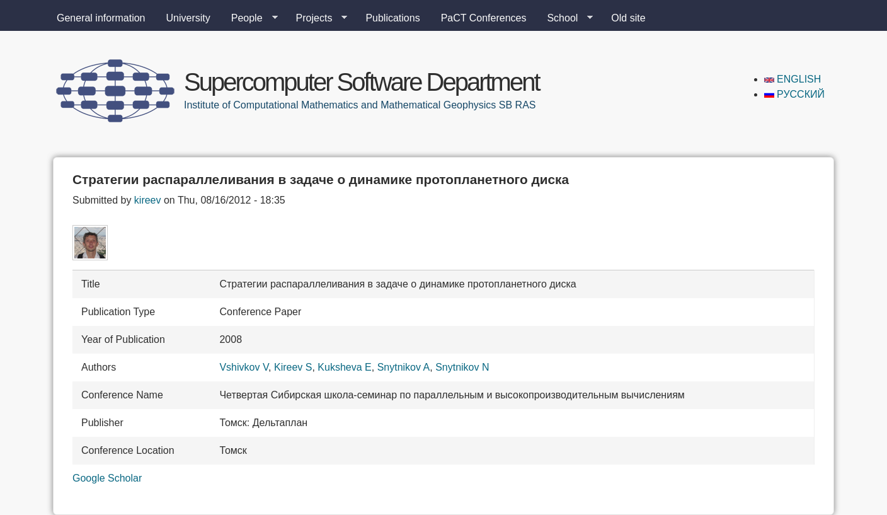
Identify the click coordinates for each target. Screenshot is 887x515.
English (792, 79)
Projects (317, 18)
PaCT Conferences (484, 18)
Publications (392, 18)
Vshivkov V (243, 367)
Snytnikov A (403, 367)
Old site (628, 18)
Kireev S (293, 367)
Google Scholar (107, 478)
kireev (147, 200)
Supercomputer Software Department (361, 82)
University (188, 18)
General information (101, 18)
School (565, 18)
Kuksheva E (344, 367)
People (249, 18)
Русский (794, 94)
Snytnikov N (462, 367)
